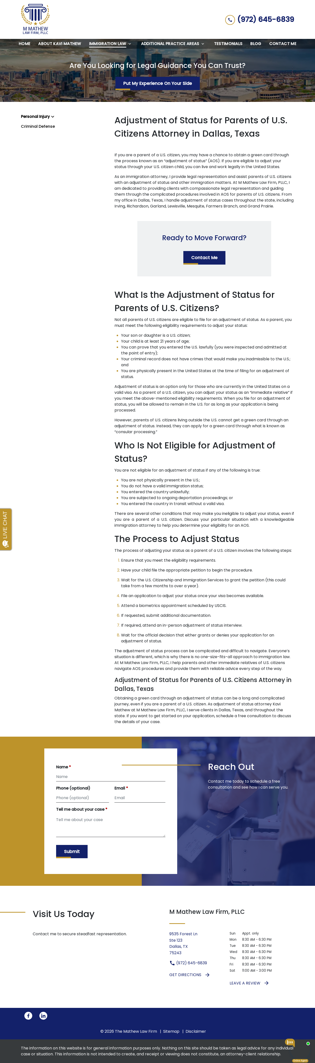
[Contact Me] (282, 44)
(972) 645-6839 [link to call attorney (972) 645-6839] (188, 963)
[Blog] (255, 44)
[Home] (24, 44)
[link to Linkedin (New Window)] (43, 1016)
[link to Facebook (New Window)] (28, 1016)
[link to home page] (35, 19)
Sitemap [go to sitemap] (171, 1031)
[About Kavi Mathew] (59, 44)
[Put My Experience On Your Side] (157, 83)
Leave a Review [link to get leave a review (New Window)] (249, 983)
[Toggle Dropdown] (131, 44)
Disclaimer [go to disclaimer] (196, 1031)
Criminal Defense (38, 126)
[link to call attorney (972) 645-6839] (259, 19)
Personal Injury (35, 116)
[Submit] (72, 851)
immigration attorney (135, 525)
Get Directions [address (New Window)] (189, 975)
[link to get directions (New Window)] (195, 943)
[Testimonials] (228, 44)
